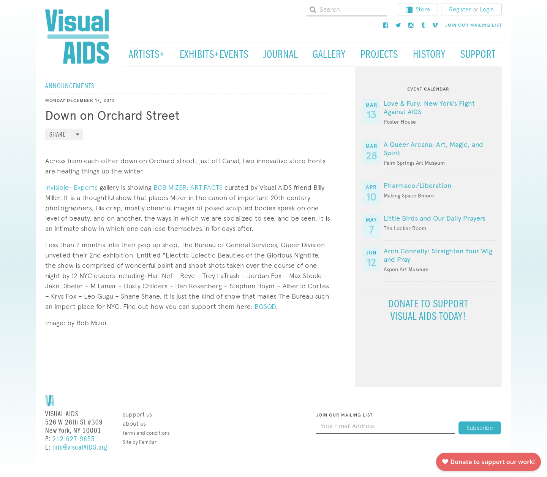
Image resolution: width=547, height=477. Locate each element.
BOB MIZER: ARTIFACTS (188, 187)
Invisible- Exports (71, 187)
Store (418, 9)
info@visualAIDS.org (79, 447)
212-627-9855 (73, 439)
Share (57, 134)
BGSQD (265, 306)
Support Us (137, 414)
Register (460, 9)
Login (487, 9)
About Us (134, 423)
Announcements (70, 86)
